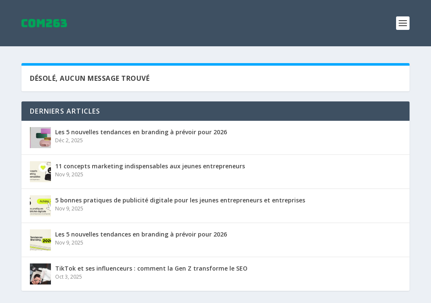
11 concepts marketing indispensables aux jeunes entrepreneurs (150, 166)
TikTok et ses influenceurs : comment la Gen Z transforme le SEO (151, 268)
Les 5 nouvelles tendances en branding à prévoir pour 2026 (141, 132)
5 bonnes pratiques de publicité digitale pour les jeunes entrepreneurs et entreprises (180, 200)
